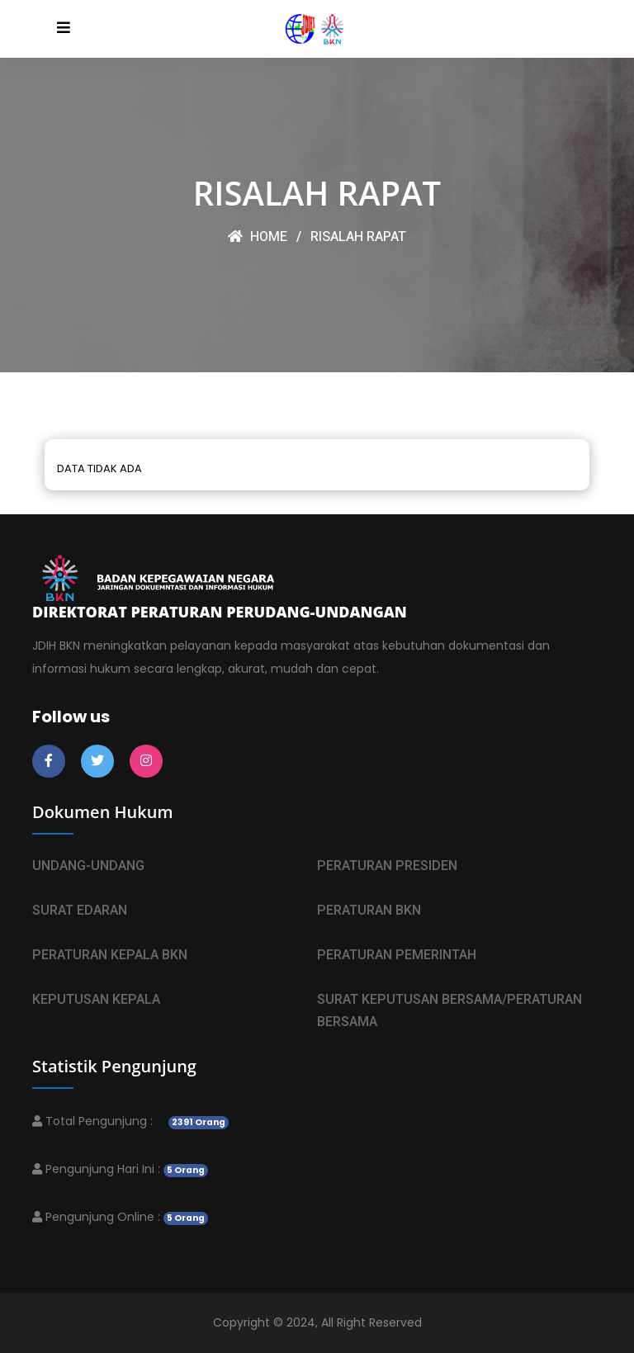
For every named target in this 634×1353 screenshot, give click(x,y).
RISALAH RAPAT (358, 237)
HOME (257, 237)
